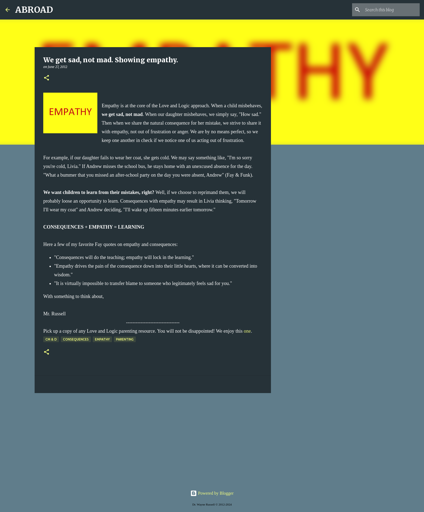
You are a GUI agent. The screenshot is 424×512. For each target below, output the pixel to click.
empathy (102, 339)
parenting (125, 339)
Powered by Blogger (212, 493)
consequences (76, 339)
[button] (46, 78)
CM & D (51, 339)
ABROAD (34, 9)
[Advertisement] (152, 439)
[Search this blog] (391, 9)
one (247, 331)
